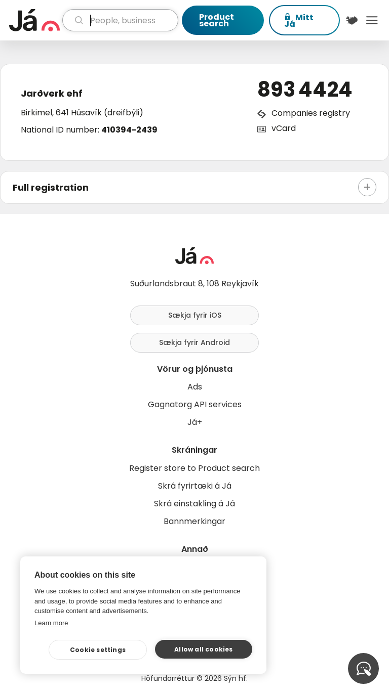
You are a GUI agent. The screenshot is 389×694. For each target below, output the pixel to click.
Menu (372, 20)
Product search (216, 20)
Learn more (51, 623)
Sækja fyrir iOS (194, 315)
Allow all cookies (203, 649)
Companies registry (310, 113)
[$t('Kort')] (352, 20)
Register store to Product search (194, 468)
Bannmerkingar (194, 521)
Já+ (194, 422)
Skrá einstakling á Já (194, 503)
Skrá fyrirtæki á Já (194, 486)
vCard (283, 128)
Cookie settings (98, 649)
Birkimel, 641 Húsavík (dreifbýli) (82, 112)
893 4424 (305, 89)
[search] (120, 20)
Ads (194, 387)
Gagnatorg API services (195, 404)
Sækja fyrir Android (194, 342)
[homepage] (34, 20)
